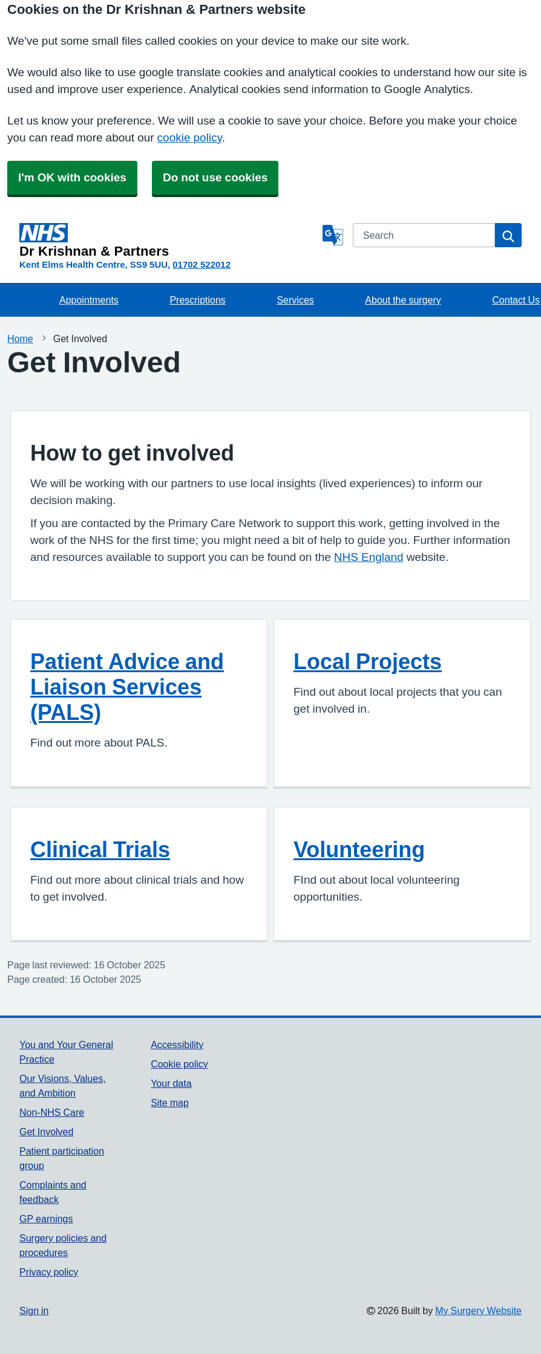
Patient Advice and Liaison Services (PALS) (127, 686)
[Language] (333, 235)
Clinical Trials (100, 849)
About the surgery (403, 300)
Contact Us (516, 300)
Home (20, 338)
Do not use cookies (215, 177)
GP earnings (46, 1218)
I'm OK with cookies (72, 177)
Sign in (33, 1310)
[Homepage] (168, 240)
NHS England (369, 557)
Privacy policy (48, 1272)
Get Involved (46, 1131)
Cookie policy (179, 1064)
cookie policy (189, 137)
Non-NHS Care (51, 1112)
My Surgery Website (478, 1310)
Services (295, 300)
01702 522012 (201, 264)
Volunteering (359, 849)
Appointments (89, 300)
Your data (171, 1083)
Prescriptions (197, 300)
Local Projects (367, 661)
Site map (170, 1102)
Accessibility (177, 1044)
